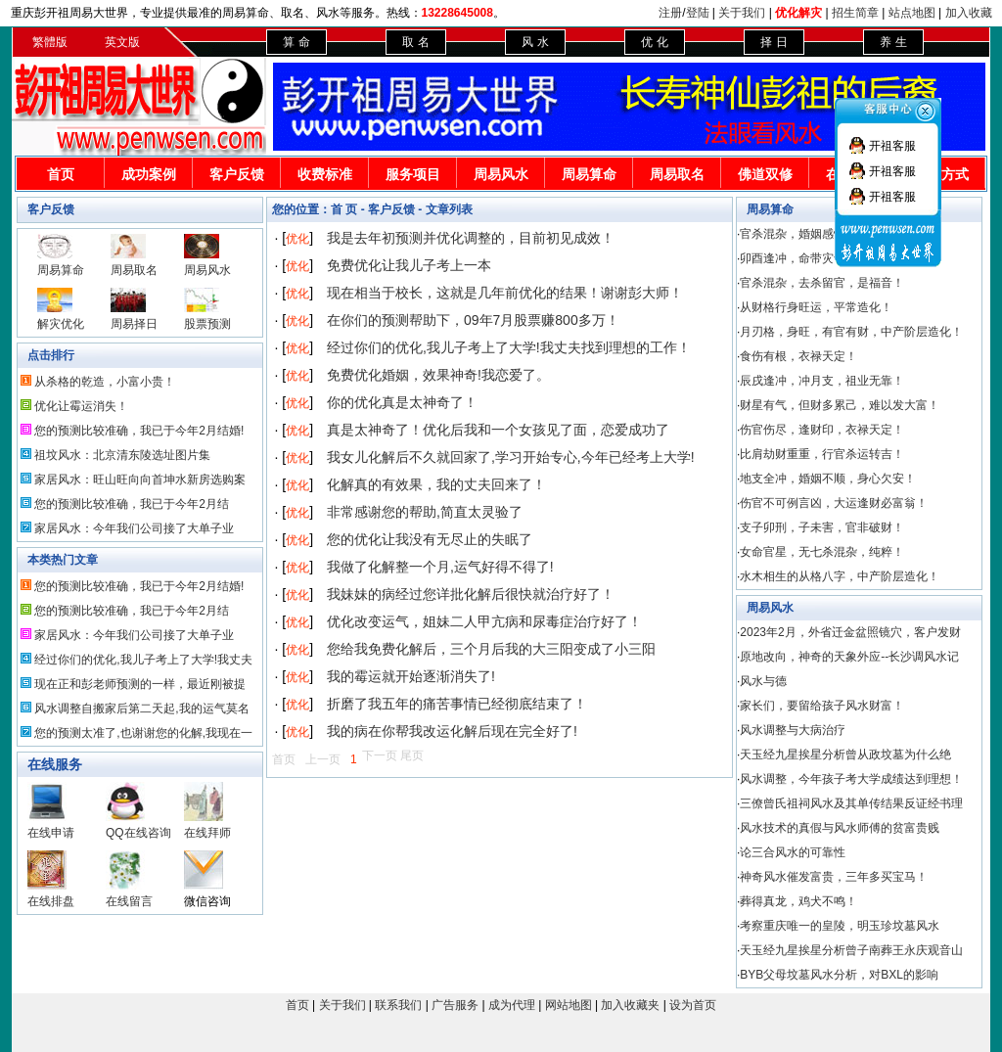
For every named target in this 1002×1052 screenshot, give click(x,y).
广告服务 (455, 1005)
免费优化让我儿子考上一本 (409, 265)
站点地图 (911, 13)
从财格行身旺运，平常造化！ (816, 307)
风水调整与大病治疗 (792, 730)
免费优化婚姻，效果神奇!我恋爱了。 (438, 375)
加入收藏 (968, 13)
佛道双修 (765, 174)
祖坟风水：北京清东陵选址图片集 (122, 455)
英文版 (122, 42)
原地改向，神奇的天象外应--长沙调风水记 (849, 656)
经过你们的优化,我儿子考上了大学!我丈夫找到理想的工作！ (509, 347)
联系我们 (398, 1005)
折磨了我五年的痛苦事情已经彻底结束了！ (457, 703)
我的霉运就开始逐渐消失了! (411, 676)
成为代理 (511, 1005)
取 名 (415, 42)
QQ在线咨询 (138, 833)
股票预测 (207, 324)
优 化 (654, 42)
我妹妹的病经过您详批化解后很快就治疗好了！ (471, 594)
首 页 (344, 209)
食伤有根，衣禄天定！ (798, 356)
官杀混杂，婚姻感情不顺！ (810, 234)
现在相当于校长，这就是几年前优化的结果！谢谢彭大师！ (505, 292)
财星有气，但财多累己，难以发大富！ (839, 405)
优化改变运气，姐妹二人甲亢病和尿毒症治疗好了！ (484, 621)
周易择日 (134, 324)
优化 (297, 239)
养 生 (893, 42)
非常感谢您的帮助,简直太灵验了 (425, 512)
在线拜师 (207, 833)
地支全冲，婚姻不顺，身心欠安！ (828, 478)
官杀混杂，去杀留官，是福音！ (822, 283)
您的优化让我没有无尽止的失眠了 (429, 539)
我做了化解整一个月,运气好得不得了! (440, 566)
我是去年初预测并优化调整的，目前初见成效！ (471, 238)
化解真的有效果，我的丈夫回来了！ (436, 484)
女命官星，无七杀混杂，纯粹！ (822, 552)
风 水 (535, 42)
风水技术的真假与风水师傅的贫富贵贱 (839, 828)
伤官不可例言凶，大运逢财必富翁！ (834, 503)
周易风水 (501, 174)
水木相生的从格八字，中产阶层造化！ (839, 576)
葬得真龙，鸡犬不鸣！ (798, 901)
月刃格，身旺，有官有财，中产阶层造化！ (851, 332)
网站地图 (568, 1005)
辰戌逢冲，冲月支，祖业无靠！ (822, 381)
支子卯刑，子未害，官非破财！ (822, 527)
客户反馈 (236, 174)
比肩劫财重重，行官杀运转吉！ (822, 454)
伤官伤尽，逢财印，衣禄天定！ (822, 429)
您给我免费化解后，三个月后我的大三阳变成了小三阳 (491, 649)
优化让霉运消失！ (81, 406)
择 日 (773, 42)
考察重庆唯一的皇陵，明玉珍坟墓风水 (839, 926)
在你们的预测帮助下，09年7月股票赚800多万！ (473, 320)
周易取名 (677, 174)
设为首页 (692, 1005)
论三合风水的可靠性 (792, 852)
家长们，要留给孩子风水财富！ (822, 705)
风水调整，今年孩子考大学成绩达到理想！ (851, 779)
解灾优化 (60, 324)
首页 (60, 174)
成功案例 (148, 174)
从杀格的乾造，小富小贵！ (104, 382)
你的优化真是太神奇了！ (402, 402)
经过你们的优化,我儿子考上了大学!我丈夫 (143, 659)
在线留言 (129, 901)
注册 (670, 13)
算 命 (296, 42)
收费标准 (324, 174)
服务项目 (413, 174)
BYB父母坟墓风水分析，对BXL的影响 (839, 975)
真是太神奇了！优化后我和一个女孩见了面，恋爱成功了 (498, 429)
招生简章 (855, 13)
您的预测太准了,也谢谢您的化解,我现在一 (143, 733)
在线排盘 (50, 901)
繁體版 (50, 42)
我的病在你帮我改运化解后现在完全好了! (452, 731)
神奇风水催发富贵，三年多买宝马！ (834, 877)
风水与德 (763, 681)
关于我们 (741, 13)
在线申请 (50, 833)
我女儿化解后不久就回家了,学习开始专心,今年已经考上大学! (511, 457)
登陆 (697, 13)
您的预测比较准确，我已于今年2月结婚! (139, 430)
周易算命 (589, 174)
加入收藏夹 (630, 1005)
